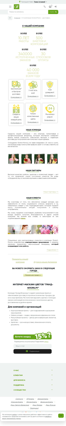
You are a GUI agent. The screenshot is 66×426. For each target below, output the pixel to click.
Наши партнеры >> (51, 200)
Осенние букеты (17, 410)
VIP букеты (30, 407)
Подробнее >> (16, 97)
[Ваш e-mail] (32, 354)
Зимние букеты (42, 407)
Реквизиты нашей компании (20, 268)
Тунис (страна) (40, 2)
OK (61, 415)
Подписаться (32, 359)
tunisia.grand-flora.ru (41, 424)
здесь (23, 226)
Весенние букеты (46, 410)
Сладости (19, 407)
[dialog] (44, 7)
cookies (14, 414)
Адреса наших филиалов (45, 270)
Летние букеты (31, 410)
